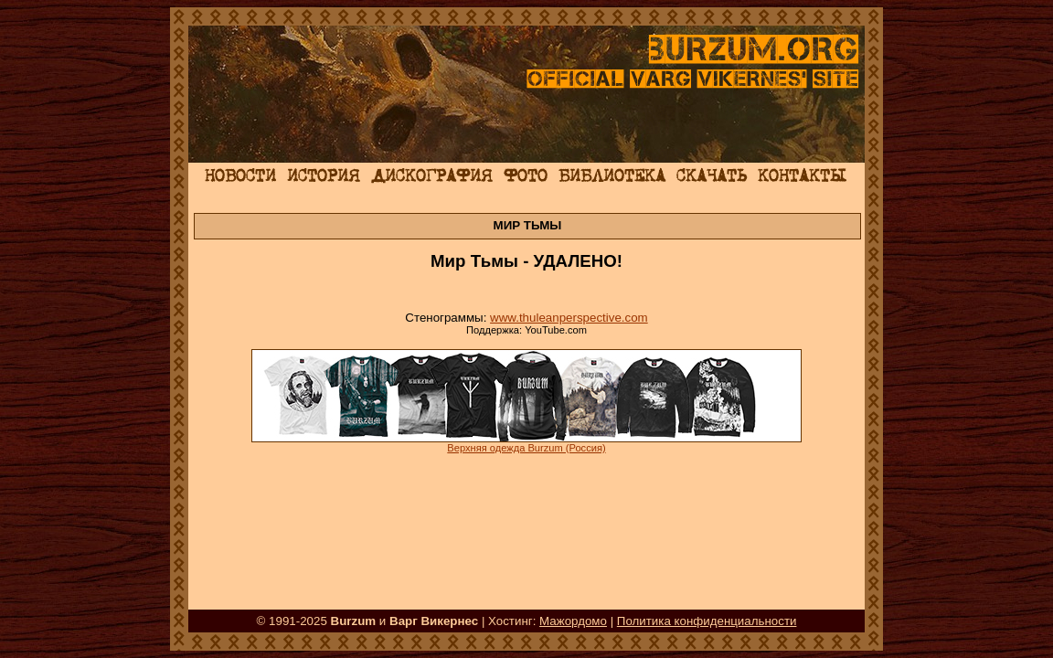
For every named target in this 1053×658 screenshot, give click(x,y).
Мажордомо (573, 621)
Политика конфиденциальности (707, 621)
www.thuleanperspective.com (569, 317)
